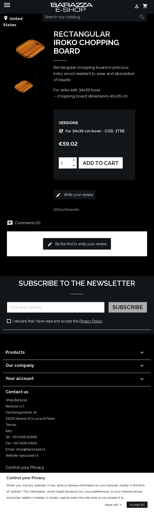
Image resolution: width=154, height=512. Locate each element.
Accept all (137, 504)
